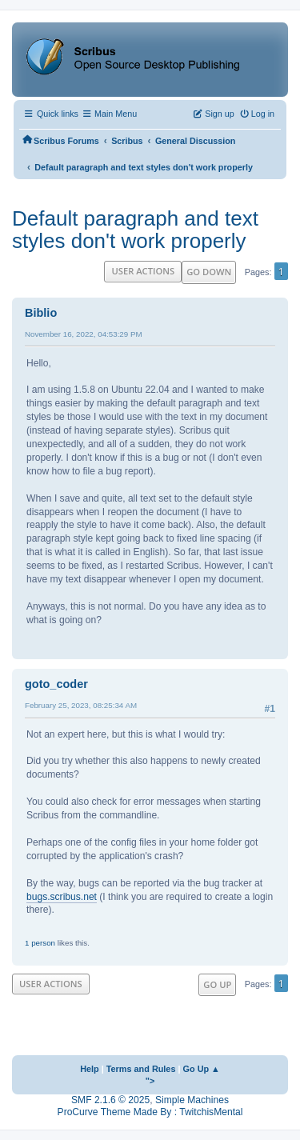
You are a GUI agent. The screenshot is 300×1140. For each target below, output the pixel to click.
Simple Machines (192, 1100)
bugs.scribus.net (61, 896)
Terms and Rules (141, 1069)
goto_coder (56, 684)
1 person (40, 942)
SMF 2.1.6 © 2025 (110, 1100)
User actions (142, 271)
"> (150, 1081)
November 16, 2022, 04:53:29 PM (83, 334)
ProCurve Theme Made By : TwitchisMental (150, 1112)
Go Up (217, 984)
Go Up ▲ (201, 1069)
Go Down (208, 272)
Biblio (41, 312)
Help (89, 1069)
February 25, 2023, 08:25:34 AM (81, 705)
